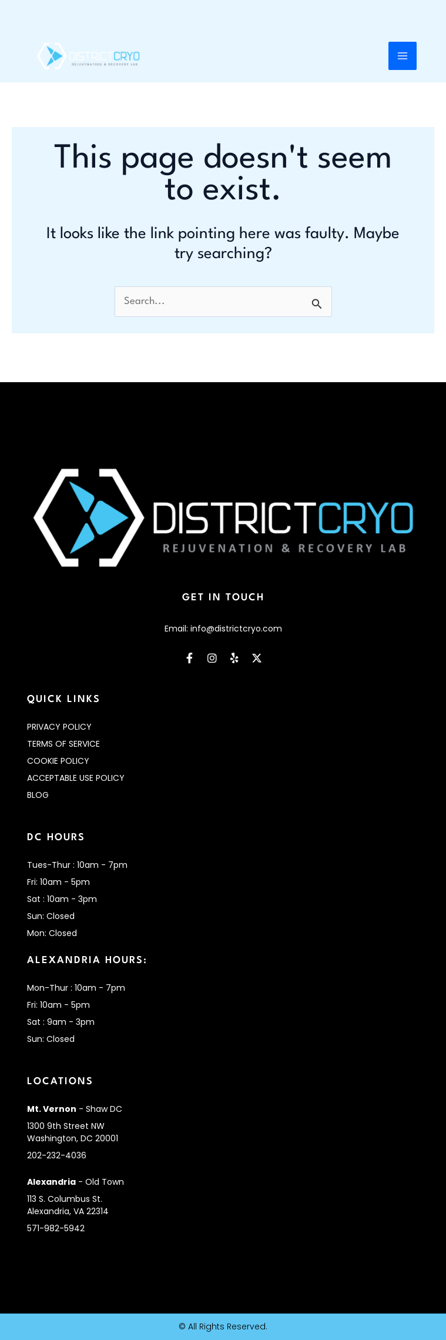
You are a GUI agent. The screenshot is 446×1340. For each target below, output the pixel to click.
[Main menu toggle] (402, 57)
